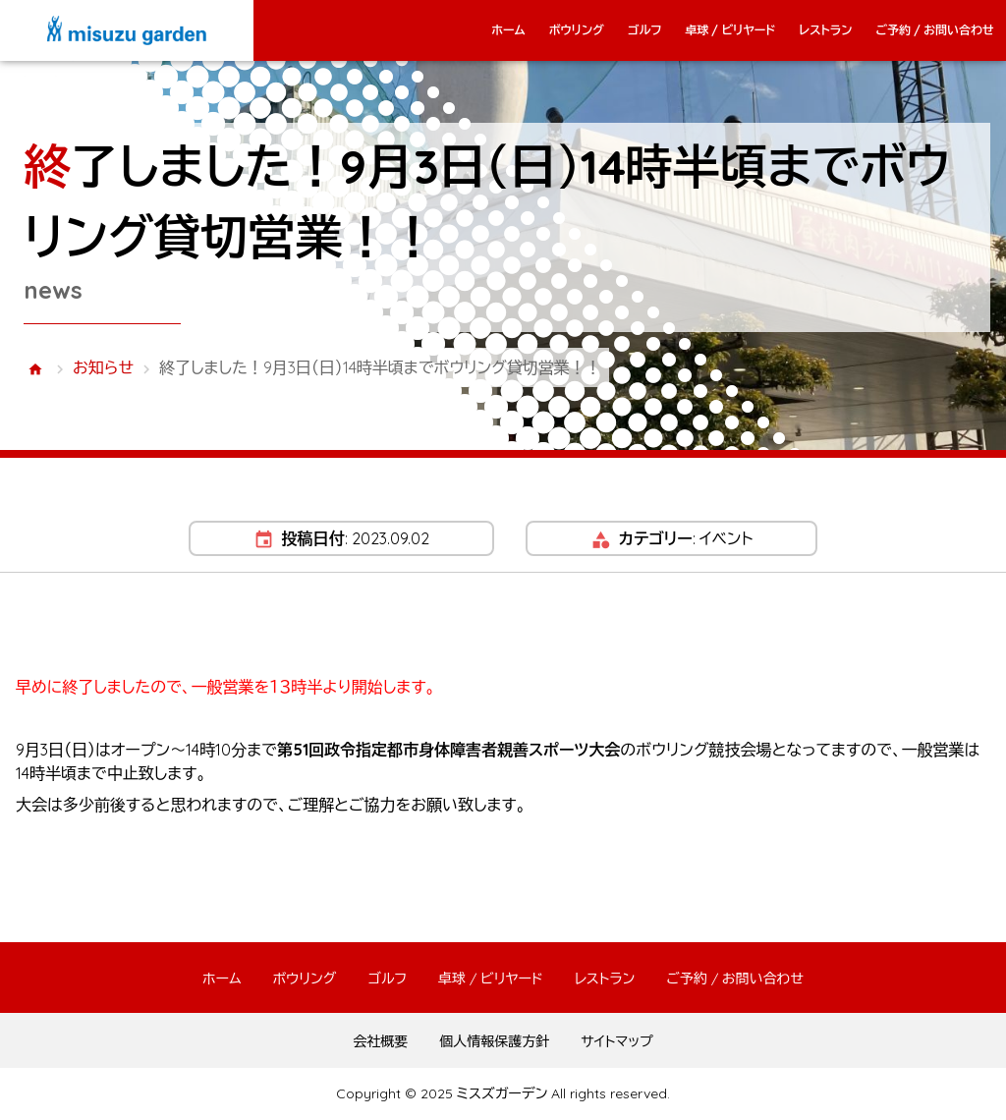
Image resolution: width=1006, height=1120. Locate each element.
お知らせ (103, 367)
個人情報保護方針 (494, 1041)
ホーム (508, 30)
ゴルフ (645, 30)
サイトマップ (617, 1041)
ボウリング (576, 30)
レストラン (825, 30)
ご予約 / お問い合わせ (934, 30)
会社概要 (380, 1041)
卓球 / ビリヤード (730, 30)
